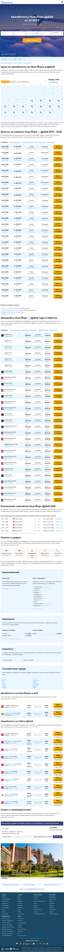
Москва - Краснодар (7, 925)
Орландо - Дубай (9, 801)
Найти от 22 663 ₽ (58, 705)
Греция (19, 912)
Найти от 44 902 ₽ (58, 786)
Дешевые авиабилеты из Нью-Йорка (12, 310)
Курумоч (51, 912)
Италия (19, 903)
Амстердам (36, 683)
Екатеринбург (5, 907)
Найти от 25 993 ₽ (58, 794)
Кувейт (34, 682)
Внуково (51, 901)
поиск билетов (32, 889)
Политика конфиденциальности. (46, 949)
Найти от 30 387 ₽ (58, 748)
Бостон (4, 680)
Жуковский (52, 903)
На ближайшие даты (14, 142)
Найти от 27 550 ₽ (58, 771)
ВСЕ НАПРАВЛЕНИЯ (7, 935)
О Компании (21, 918)
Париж (4, 683)
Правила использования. (58, 949)
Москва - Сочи (5, 918)
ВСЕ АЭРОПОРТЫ (53, 914)
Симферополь (5, 901)
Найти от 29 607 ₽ (58, 756)
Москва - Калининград (7, 927)
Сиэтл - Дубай (8, 786)
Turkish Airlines (37, 909)
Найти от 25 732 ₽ (58, 779)
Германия (20, 907)
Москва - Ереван (6, 923)
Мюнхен (35, 685)
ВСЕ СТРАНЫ (21, 914)
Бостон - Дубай (9, 771)
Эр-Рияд (4, 685)
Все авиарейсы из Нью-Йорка (10, 884)
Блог (19, 933)
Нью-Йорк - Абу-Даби (10, 713)
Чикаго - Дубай (9, 756)
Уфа (3, 909)
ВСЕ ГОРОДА (5, 914)
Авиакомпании (28, 63)
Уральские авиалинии (39, 901)
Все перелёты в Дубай (29, 884)
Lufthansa (35, 912)
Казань (4, 912)
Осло (3, 682)
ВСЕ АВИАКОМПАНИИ (39, 914)
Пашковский (52, 909)
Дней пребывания (43, 330)
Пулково (51, 905)
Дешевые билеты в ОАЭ (8, 314)
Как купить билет (22, 935)
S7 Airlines (36, 899)
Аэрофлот (35, 897)
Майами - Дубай (9, 749)
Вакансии (20, 931)
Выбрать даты (57, 836)
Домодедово (52, 897)
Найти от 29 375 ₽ (58, 764)
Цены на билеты (18, 63)
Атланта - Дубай (9, 794)
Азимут (35, 905)
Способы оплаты (22, 923)
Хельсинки (36, 680)
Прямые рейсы (51, 142)
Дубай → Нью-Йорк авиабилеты (10, 308)
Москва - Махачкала (7, 933)
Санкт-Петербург (6, 899)
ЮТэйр (35, 903)
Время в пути (42, 142)
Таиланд (20, 901)
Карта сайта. (24, 950)
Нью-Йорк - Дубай (6, 836)
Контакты (20, 920)
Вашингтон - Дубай (10, 779)
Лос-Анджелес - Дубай (11, 741)
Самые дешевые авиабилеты (29, 142)
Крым (19, 897)
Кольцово (51, 907)
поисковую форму (33, 727)
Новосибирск (5, 905)
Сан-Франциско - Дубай (11, 764)
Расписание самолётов (7, 63)
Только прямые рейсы (23, 81)
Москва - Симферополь (8, 920)
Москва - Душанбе (6, 929)
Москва (4, 687)
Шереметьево (52, 899)
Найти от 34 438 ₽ (58, 713)
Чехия (19, 909)
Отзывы (20, 927)
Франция (20, 905)
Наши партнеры (22, 929)
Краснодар (4, 903)
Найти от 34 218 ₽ (58, 801)
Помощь (20, 925)
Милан (34, 687)
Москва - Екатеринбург (8, 931)
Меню (62, 2)
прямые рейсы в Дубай (13, 312)
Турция (19, 899)
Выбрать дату (59, 518)
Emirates (6, 588)
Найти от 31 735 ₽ (58, 741)
